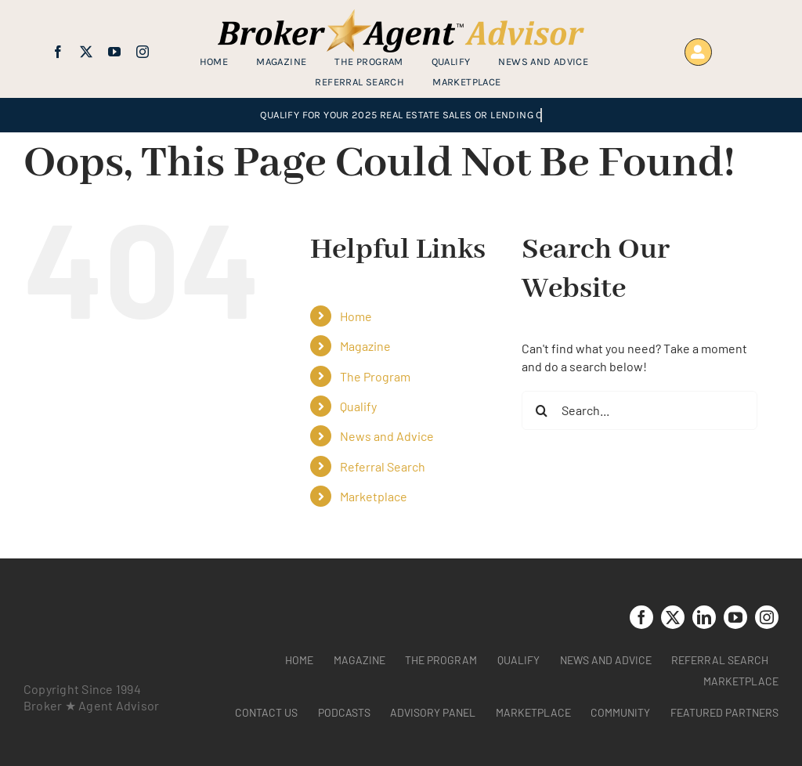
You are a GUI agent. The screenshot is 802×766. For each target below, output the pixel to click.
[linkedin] (704, 617)
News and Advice (387, 435)
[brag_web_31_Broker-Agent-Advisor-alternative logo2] (401, 15)
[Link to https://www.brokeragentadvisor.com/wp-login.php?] (698, 52)
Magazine (365, 345)
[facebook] (58, 51)
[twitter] (86, 51)
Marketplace (373, 496)
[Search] (541, 410)
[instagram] (142, 51)
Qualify (358, 406)
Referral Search (382, 466)
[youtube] (114, 51)
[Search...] (639, 410)
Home (356, 316)
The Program (375, 376)
